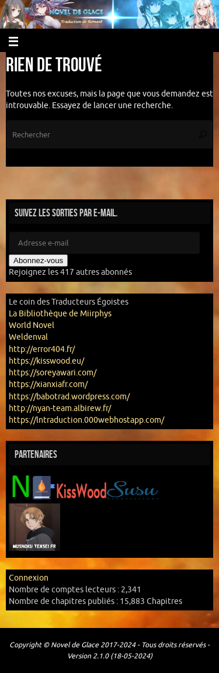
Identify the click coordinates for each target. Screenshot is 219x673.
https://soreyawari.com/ (52, 373)
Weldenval (28, 337)
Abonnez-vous (38, 260)
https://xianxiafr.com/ (48, 384)
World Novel (31, 325)
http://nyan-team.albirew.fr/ (60, 408)
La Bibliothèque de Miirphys (60, 314)
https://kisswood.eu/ (46, 361)
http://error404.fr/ (42, 349)
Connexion (28, 578)
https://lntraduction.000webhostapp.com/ (86, 420)
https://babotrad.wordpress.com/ (69, 397)
